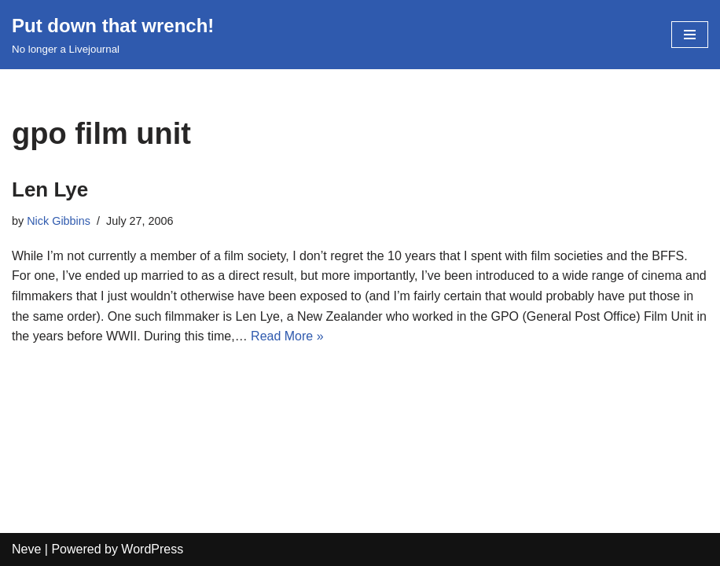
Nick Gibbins (58, 221)
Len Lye (50, 189)
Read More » (287, 336)
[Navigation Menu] (689, 34)
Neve (26, 549)
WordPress (152, 549)
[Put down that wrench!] (113, 34)
